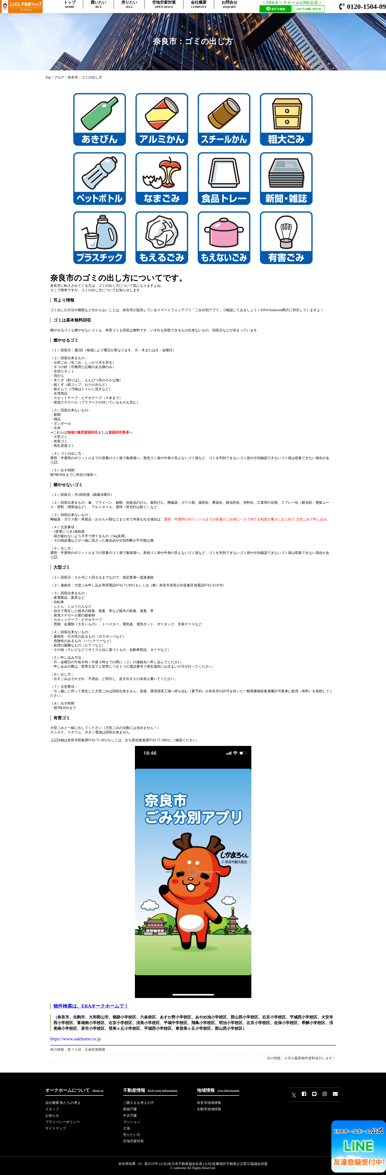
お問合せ (229, 4)
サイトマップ (55, 1128)
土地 (126, 1128)
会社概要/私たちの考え (63, 1103)
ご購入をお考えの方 (138, 1103)
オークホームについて (74, 1090)
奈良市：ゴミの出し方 (85, 77)
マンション (131, 1122)
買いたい (98, 4)
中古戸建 (130, 1115)
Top (48, 77)
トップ (70, 4)
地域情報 (218, 1090)
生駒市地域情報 (209, 1109)
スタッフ (52, 1109)
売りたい (129, 4)
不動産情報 (150, 1090)
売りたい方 (131, 1135)
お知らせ (52, 1115)
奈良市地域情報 (209, 1103)
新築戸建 (130, 1109)
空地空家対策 (164, 4)
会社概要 (199, 4)
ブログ (59, 77)
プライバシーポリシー (62, 1122)
